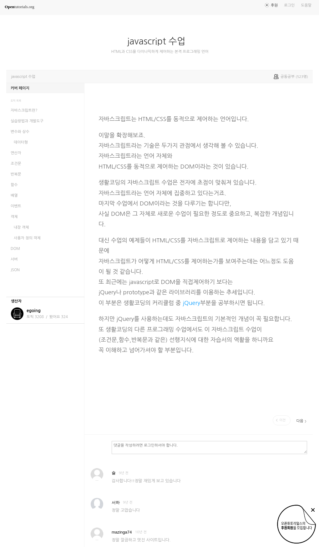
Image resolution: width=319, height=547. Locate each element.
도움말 (306, 5)
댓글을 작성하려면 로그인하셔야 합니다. (209, 447)
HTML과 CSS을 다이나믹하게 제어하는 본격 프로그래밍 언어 (160, 51)
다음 (299, 421)
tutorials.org (19, 6)
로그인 (289, 5)
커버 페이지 (20, 88)
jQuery (191, 303)
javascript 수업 (158, 41)
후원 (274, 5)
